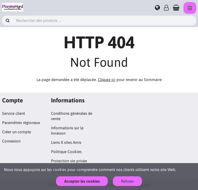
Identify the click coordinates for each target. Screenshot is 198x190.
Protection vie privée (69, 161)
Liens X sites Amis (66, 142)
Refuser (127, 181)
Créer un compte (16, 132)
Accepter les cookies (82, 181)
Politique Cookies (66, 151)
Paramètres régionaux (21, 122)
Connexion (11, 141)
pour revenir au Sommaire (130, 79)
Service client (13, 113)
